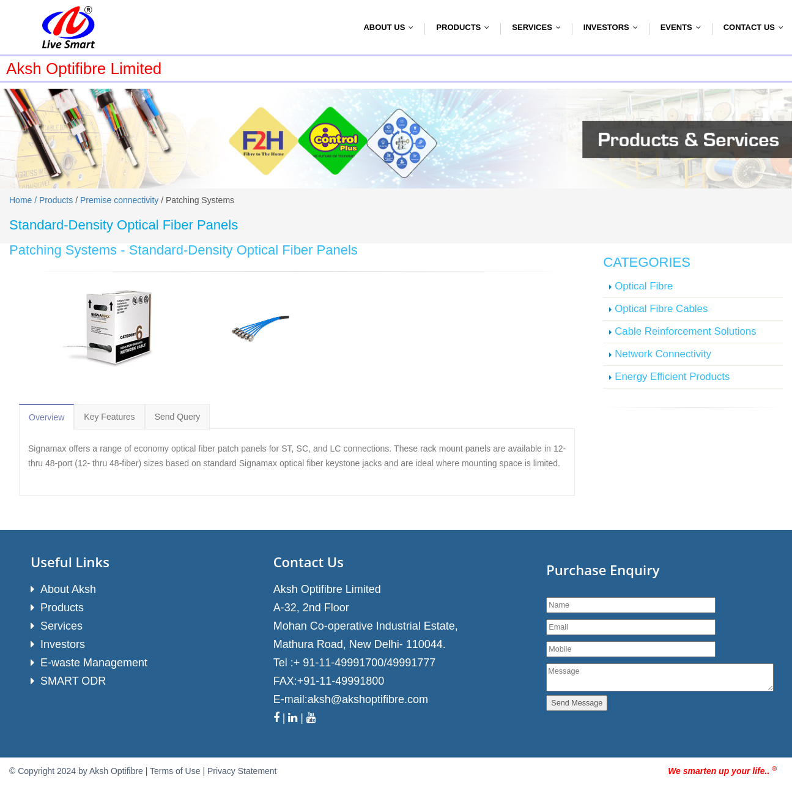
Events (683, 27)
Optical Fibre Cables (661, 309)
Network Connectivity (663, 354)
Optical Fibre (644, 286)
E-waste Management (93, 663)
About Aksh (68, 589)
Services (539, 27)
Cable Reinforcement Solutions (685, 331)
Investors (613, 27)
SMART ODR (73, 681)
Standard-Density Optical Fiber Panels (243, 250)
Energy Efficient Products (672, 376)
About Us (391, 27)
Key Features (109, 417)
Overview (46, 417)
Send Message (576, 703)
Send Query (178, 417)
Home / (24, 200)
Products (465, 27)
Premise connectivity (119, 200)
